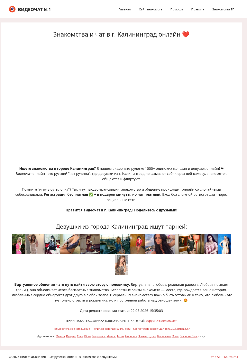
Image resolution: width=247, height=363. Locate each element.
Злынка (142, 336)
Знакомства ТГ (223, 9)
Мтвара (111, 336)
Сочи (80, 336)
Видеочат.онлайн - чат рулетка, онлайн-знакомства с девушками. (69, 357)
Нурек (152, 336)
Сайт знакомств (150, 9)
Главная (125, 9)
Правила (197, 9)
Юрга (87, 336)
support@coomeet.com (161, 321)
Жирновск (131, 336)
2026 (15, 357)
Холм (175, 336)
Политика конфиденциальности (111, 329)
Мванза (60, 336)
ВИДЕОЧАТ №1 (34, 9)
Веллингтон (164, 336)
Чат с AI (214, 357)
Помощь (176, 9)
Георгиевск (98, 336)
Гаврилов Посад (189, 336)
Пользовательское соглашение (71, 329)
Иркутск (71, 336)
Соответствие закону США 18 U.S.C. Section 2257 (161, 329)
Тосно (120, 336)
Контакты (231, 357)
